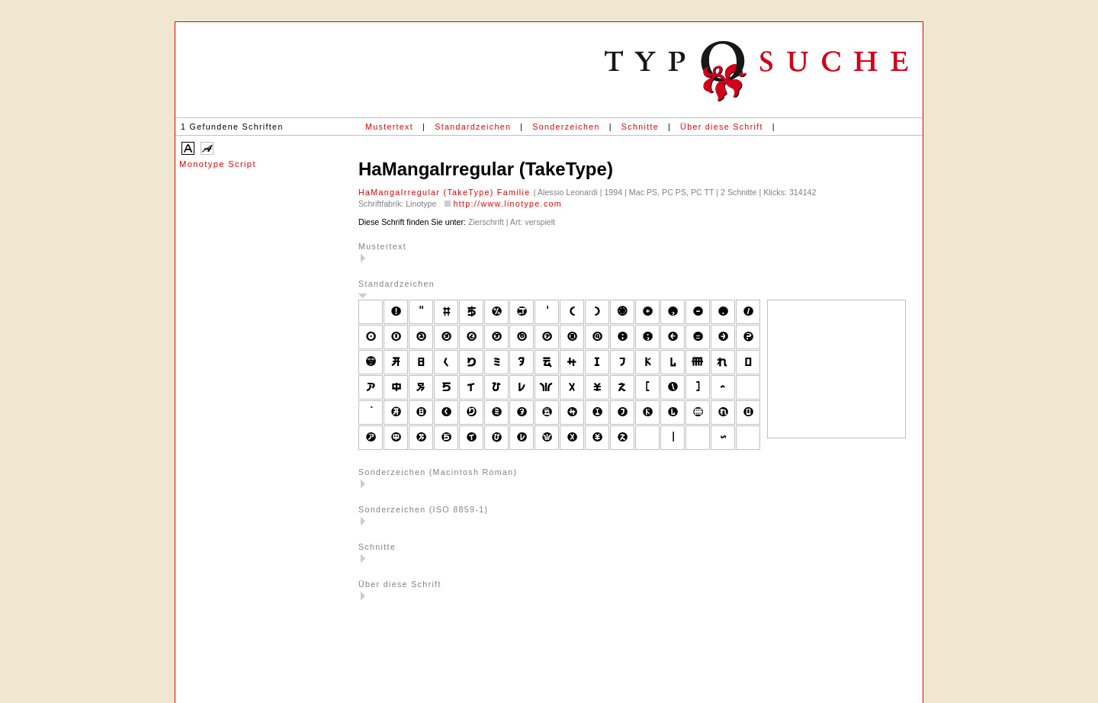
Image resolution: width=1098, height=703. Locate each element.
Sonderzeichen (565, 126)
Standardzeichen (473, 126)
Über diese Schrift (721, 126)
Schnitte (640, 126)
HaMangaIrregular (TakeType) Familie (446, 192)
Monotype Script (217, 164)
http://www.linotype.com (507, 203)
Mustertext (389, 126)
